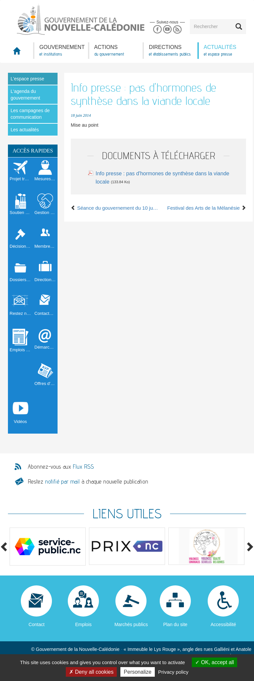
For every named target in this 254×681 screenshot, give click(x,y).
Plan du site (175, 624)
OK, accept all (214, 662)
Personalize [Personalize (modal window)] (137, 672)
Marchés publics (131, 624)
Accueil (20, 53)
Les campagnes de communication (30, 114)
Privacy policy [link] (173, 672)
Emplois (83, 624)
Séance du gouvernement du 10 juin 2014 (114, 208)
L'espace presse (27, 78)
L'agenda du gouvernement (25, 95)
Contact (36, 624)
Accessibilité (223, 624)
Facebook (157, 29)
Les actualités (25, 129)
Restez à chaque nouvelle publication (88, 481)
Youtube (167, 29)
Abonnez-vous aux (61, 466)
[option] (47, 547)
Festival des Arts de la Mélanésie (206, 208)
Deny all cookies (91, 672)
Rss (177, 29)
